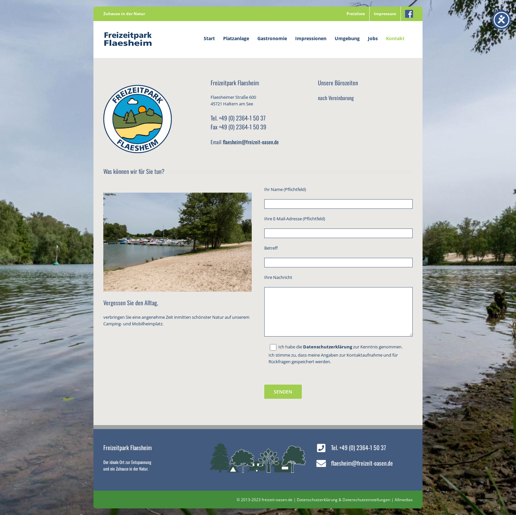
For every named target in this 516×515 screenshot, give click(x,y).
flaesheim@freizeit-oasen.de (251, 142)
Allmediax (404, 499)
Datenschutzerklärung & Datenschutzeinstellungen (343, 499)
